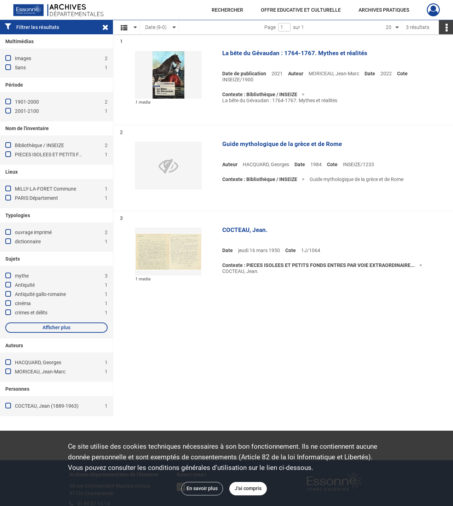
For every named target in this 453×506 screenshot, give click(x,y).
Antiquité (25, 285)
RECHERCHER (227, 10)
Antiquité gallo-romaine (40, 294)
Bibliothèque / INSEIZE (39, 145)
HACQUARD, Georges (38, 362)
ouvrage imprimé (33, 232)
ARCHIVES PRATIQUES (384, 10)
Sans (20, 67)
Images (23, 58)
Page (270, 27)
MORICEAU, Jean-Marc (40, 371)
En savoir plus (202, 488)
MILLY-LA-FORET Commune (45, 189)
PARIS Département (36, 198)
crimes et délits (31, 312)
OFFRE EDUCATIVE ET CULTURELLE (301, 10)
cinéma (23, 303)
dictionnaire (28, 241)
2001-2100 (27, 111)
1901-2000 (27, 102)
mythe (22, 276)
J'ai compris (248, 488)
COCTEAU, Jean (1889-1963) (47, 406)
